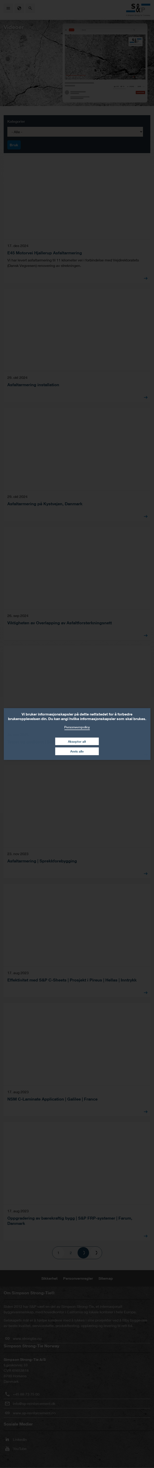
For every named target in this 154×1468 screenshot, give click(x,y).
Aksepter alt (77, 741)
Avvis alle (77, 751)
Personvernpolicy (77, 727)
